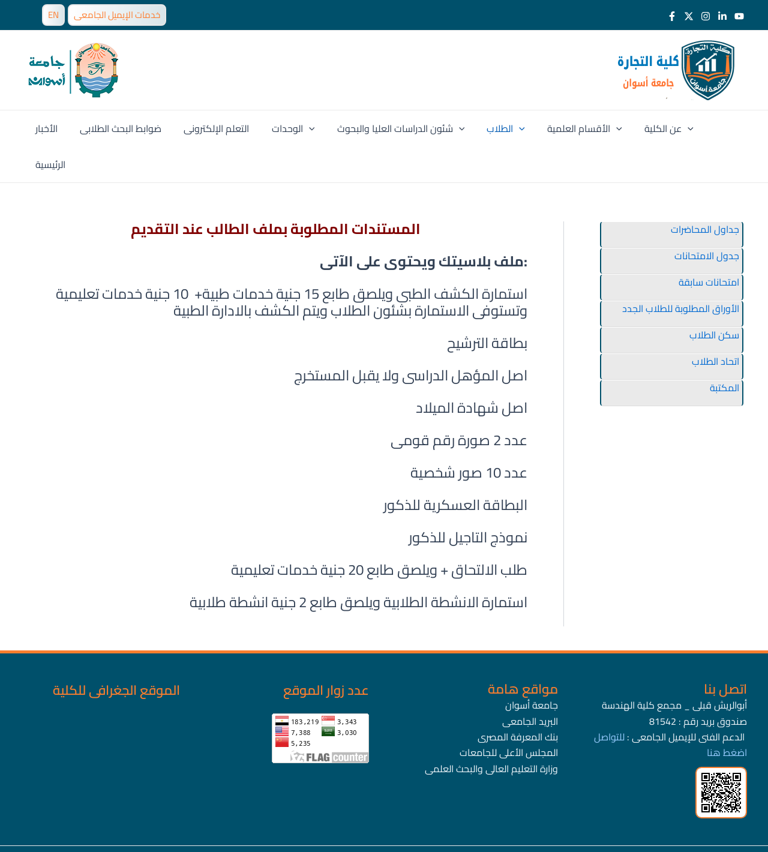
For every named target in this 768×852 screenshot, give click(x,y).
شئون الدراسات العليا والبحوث (394, 128)
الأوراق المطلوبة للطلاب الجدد (680, 272)
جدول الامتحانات (706, 220)
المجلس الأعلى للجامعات (509, 717)
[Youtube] (739, 16)
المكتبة (724, 352)
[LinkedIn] (722, 16)
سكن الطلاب (714, 299)
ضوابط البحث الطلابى (123, 128)
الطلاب (496, 128)
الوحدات (289, 128)
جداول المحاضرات (705, 193)
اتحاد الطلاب (715, 325)
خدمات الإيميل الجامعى (117, 14)
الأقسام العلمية (572, 128)
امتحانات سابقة (709, 246)
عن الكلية (652, 128)
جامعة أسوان (531, 669)
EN (53, 14)
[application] (305, 128)
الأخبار (52, 128)
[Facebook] (672, 16)
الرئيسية (712, 128)
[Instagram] (705, 16)
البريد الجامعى (530, 685)
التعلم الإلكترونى (216, 128)
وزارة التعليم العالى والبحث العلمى (491, 733)
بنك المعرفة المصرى (518, 701)
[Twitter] (689, 16)
